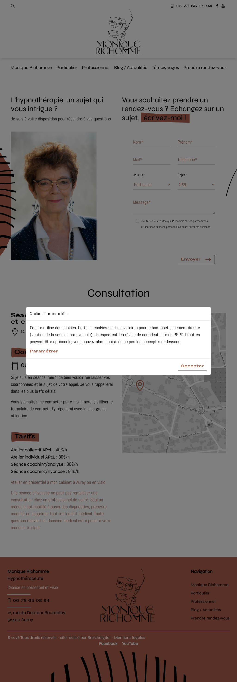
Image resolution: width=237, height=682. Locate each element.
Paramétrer (44, 352)
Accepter (192, 366)
